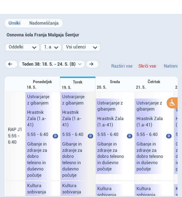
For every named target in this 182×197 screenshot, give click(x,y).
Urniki (14, 23)
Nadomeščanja (44, 23)
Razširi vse (121, 66)
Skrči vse (147, 66)
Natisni (171, 66)
